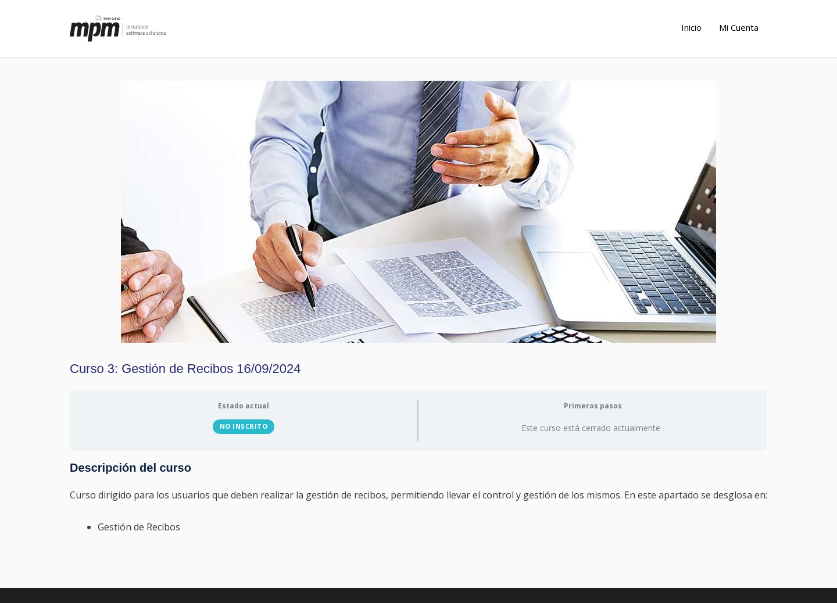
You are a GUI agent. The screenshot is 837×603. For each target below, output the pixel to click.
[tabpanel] (418, 498)
